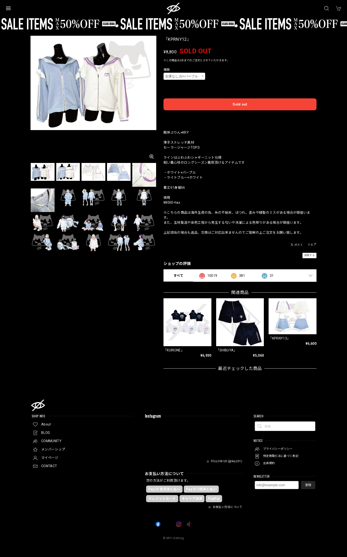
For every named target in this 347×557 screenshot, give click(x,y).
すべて (178, 276)
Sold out (240, 104)
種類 (166, 69)
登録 (308, 485)
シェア (312, 244)
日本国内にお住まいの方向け (240, 116)
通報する (309, 255)
